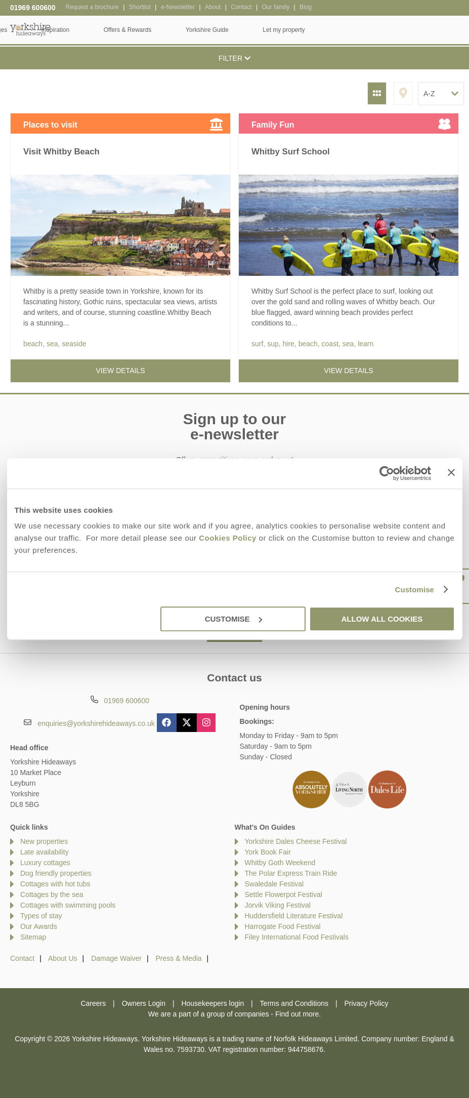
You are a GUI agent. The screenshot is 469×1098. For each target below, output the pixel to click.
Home (76, 29)
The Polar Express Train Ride (291, 873)
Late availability (44, 852)
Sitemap (33, 937)
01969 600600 (33, 8)
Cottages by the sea (51, 894)
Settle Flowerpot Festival (283, 894)
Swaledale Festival (274, 884)
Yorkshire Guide (353, 29)
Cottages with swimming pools (67, 905)
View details (120, 371)
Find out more (297, 1014)
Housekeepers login (212, 1003)
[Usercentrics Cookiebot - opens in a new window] (387, 473)
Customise (414, 589)
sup (273, 344)
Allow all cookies (382, 619)
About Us (62, 958)
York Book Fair (268, 852)
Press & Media (179, 958)
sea (52, 344)
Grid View (377, 93)
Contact (22, 958)
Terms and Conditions (294, 1003)
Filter (234, 58)
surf (257, 344)
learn (365, 344)
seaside (74, 344)
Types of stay (41, 916)
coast (330, 344)
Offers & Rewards (274, 29)
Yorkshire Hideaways (30, 29)
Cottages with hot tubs (55, 884)
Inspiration (202, 29)
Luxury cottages (45, 863)
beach (32, 344)
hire (288, 344)
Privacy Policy (366, 1003)
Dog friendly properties (56, 873)
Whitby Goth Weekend (280, 863)
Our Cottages (136, 29)
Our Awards (38, 926)
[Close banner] (451, 472)
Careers (93, 1003)
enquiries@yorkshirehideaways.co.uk (95, 723)
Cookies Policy (228, 538)
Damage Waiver (116, 958)
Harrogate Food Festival (283, 926)
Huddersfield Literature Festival (294, 916)
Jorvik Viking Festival (278, 905)
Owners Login (143, 1003)
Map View (403, 93)
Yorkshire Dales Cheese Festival (296, 841)
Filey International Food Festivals (297, 937)
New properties (44, 841)
